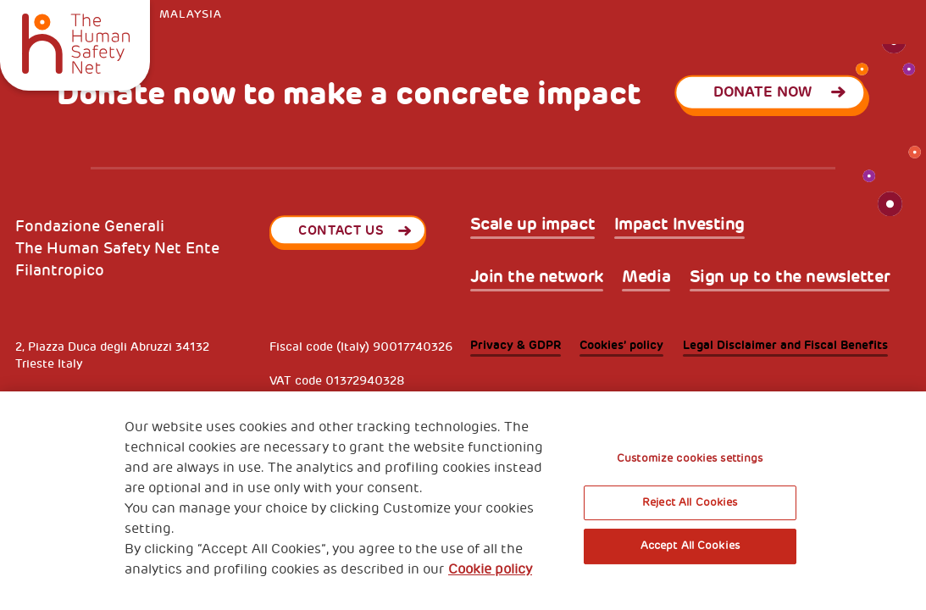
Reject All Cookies (689, 502)
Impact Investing (679, 225)
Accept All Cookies (690, 545)
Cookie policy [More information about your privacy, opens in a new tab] (490, 569)
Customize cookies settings (689, 458)
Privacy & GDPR (515, 345)
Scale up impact (533, 225)
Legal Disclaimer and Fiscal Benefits (785, 345)
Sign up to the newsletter (790, 277)
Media (646, 277)
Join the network (536, 277)
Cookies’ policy (621, 345)
